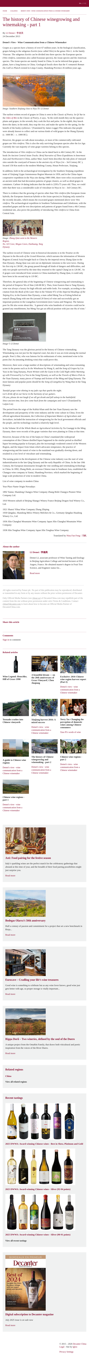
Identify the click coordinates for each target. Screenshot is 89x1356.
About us (36, 598)
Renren (25, 627)
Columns (13, 11)
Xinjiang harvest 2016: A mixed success (43, 721)
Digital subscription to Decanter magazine (29, 1314)
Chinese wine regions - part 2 (71, 758)
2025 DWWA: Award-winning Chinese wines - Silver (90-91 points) (37, 1234)
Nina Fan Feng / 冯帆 (76, 535)
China (8, 1076)
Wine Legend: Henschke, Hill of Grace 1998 (15, 678)
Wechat (9, 627)
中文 (84, 3)
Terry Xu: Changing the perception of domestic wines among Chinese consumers (72, 723)
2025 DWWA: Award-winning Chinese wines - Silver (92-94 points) (37, 1189)
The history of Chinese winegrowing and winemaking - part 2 (42, 759)
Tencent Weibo (14, 627)
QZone (19, 627)
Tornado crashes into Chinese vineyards (13, 721)
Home (5, 11)
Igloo (75, 1346)
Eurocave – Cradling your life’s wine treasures (32, 980)
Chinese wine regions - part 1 (14, 798)
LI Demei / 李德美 (14, 32)
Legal (61, 1346)
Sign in (6, 639)
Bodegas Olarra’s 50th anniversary (25, 920)
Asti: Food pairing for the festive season (28, 858)
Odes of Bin (11, 117)
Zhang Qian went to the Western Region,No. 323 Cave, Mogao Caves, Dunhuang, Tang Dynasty (23, 242)
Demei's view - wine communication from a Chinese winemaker (45, 11)
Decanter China (44, 3)
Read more (35, 573)
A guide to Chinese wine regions (14, 761)
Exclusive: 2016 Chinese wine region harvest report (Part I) (73, 679)
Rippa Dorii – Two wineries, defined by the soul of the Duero (40, 1039)
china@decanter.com (12, 604)
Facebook (34, 627)
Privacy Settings (66, 1351)
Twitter (30, 627)
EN (80, 3)
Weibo (4, 627)
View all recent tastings (17, 1241)
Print (39, 627)
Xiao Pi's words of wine (70, 732)
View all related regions (17, 1082)
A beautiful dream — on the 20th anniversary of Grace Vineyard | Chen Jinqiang (43, 678)
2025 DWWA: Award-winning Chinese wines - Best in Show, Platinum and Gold (44, 1143)
